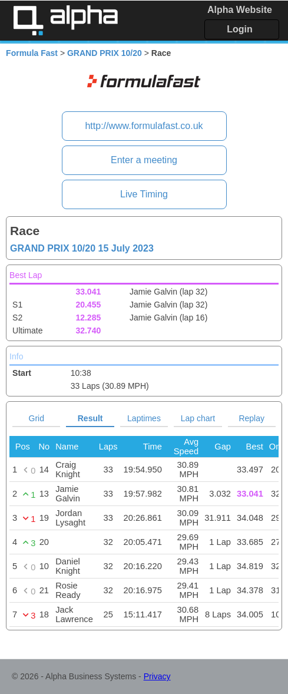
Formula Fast (32, 53)
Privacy (157, 676)
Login (240, 29)
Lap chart (198, 418)
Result (90, 418)
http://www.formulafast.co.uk (144, 126)
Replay (251, 418)
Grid (36, 418)
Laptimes (144, 418)
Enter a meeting (144, 160)
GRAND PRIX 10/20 (104, 53)
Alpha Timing (65, 20)
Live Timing (144, 194)
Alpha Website (239, 10)
